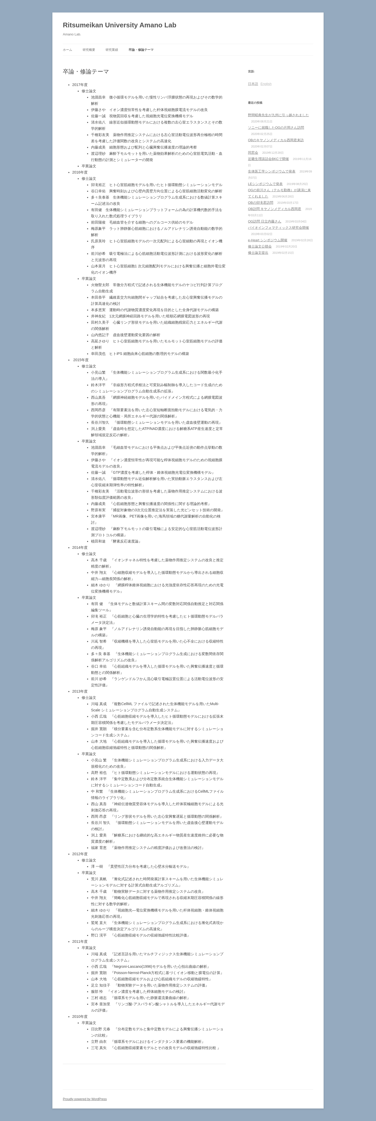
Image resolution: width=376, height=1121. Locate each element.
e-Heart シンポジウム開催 (267, 240)
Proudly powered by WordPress (85, 1099)
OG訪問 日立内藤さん (264, 221)
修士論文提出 (258, 253)
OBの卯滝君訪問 (260, 203)
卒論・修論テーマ (141, 50)
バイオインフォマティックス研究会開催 (278, 228)
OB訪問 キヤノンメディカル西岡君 (274, 209)
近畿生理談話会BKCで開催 (268, 159)
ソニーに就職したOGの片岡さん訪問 (276, 128)
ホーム (67, 50)
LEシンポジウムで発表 (265, 184)
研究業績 (112, 50)
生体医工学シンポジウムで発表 (271, 171)
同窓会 (253, 153)
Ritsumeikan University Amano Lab (119, 25)
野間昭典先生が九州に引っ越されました (278, 115)
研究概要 (89, 50)
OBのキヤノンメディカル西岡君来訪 (276, 140)
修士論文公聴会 (260, 246)
